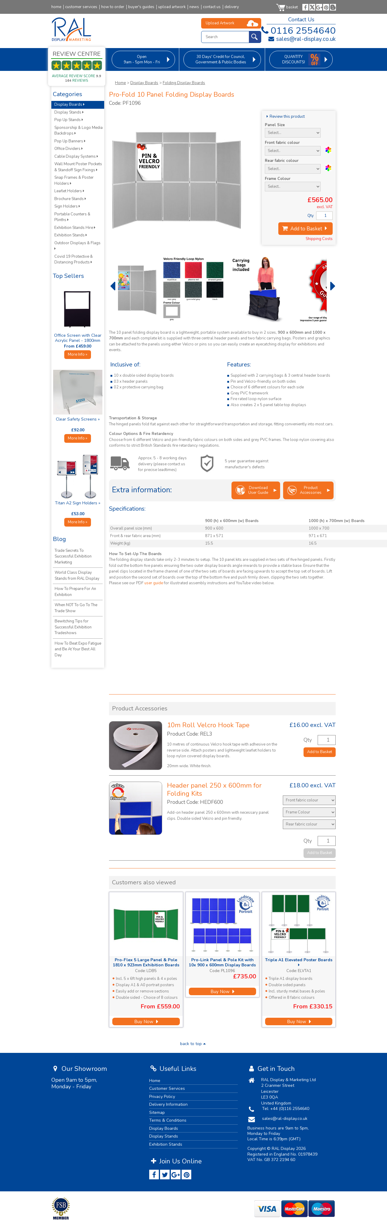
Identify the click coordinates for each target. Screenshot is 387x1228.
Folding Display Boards (184, 83)
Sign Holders (67, 206)
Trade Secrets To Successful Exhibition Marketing (73, 556)
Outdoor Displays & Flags (77, 245)
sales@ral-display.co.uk (302, 39)
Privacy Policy (162, 1096)
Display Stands (69, 112)
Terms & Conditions (167, 1120)
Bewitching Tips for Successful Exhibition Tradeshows (73, 627)
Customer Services (167, 1088)
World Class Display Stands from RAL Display (77, 575)
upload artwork (172, 7)
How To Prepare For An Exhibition (75, 591)
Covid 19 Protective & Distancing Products (73, 259)
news (194, 7)
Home (120, 83)
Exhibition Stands (70, 235)
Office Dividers (68, 148)
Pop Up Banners (70, 141)
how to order (112, 7)
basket (287, 7)
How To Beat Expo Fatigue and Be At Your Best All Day (78, 649)
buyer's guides (141, 7)
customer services (81, 7)
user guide (153, 583)
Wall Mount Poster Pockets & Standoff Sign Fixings (78, 167)
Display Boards (144, 83)
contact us (212, 7)
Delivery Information (168, 1104)
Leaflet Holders (69, 191)
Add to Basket (305, 228)
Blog (59, 539)
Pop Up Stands (68, 120)
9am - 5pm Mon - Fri (142, 59)
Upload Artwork (220, 23)
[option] (153, 289)
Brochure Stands (70, 199)
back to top (193, 1044)
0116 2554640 (297, 30)
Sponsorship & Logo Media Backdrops (78, 130)
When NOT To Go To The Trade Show (76, 608)
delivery (232, 7)
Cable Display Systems (76, 156)
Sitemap (157, 1112)
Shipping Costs (319, 239)
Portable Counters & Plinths (72, 217)
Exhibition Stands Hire (74, 227)
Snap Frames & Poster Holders (74, 180)
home (56, 7)
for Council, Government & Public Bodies (220, 59)
